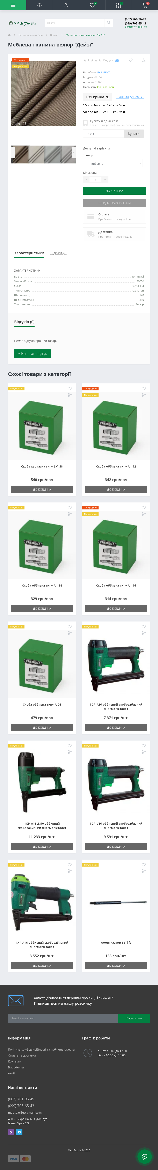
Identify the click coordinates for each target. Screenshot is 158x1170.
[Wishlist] (130, 60)
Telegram (19, 1132)
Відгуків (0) (58, 253)
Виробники (16, 1067)
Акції (11, 1073)
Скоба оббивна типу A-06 (42, 704)
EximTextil (104, 72)
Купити (133, 133)
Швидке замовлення (115, 203)
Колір (88, 155)
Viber (11, 1132)
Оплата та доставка (22, 1055)
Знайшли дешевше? (130, 97)
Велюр (54, 35)
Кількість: (90, 173)
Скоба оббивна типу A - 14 (42, 585)
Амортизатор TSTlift (116, 942)
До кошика (114, 191)
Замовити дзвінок (136, 26)
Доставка (105, 232)
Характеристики (29, 252)
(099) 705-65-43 (135, 23)
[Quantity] (95, 179)
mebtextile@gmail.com (25, 1112)
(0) (117, 60)
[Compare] (143, 60)
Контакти (14, 1061)
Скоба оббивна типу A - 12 (116, 466)
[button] (66, 5)
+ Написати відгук (32, 353)
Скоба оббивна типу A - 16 (116, 585)
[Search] (108, 23)
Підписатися (134, 1018)
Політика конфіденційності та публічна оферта (41, 1049)
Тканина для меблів (31, 35)
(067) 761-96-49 (135, 19)
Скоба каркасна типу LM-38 (42, 466)
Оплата (103, 214)
